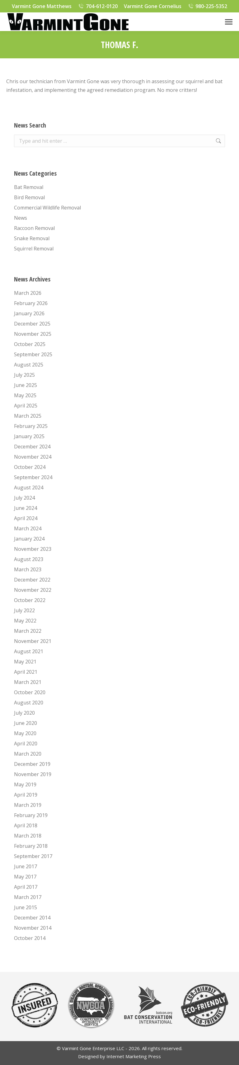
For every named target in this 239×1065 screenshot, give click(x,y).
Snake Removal (31, 238)
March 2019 (27, 805)
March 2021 (27, 682)
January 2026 (29, 313)
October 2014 (29, 938)
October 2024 (29, 467)
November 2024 (32, 456)
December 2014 (32, 917)
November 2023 (32, 549)
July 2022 (24, 610)
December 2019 (32, 764)
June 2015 (25, 907)
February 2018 (31, 846)
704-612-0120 (98, 6)
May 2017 (25, 876)
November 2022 (32, 589)
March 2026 (27, 293)
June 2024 (25, 508)
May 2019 (25, 784)
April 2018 (25, 825)
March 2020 (27, 753)
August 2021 (28, 651)
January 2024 (29, 538)
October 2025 (29, 344)
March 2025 (27, 415)
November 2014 (32, 927)
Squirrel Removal (34, 248)
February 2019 (31, 815)
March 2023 (27, 569)
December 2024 (32, 446)
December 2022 (32, 579)
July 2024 (24, 497)
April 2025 (25, 405)
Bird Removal (29, 197)
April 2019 (25, 794)
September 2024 (33, 477)
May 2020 (25, 733)
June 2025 (25, 385)
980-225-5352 (207, 6)
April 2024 (25, 518)
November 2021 (32, 641)
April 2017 (25, 886)
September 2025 (33, 354)
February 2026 (31, 303)
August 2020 (28, 702)
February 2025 (31, 426)
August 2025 (28, 364)
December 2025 (32, 323)
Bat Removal (28, 187)
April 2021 (25, 671)
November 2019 (32, 774)
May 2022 (25, 620)
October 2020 (29, 692)
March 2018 (27, 835)
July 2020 (24, 712)
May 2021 (25, 661)
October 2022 (29, 600)
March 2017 (27, 897)
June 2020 (25, 723)
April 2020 (25, 743)
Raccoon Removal (34, 228)
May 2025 (25, 395)
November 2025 (32, 333)
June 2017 (25, 866)
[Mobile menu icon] (229, 22)
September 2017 (33, 856)
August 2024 (28, 487)
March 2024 (27, 528)
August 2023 (28, 559)
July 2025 (24, 374)
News (20, 217)
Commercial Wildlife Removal (47, 207)
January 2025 (29, 436)
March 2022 (27, 630)
